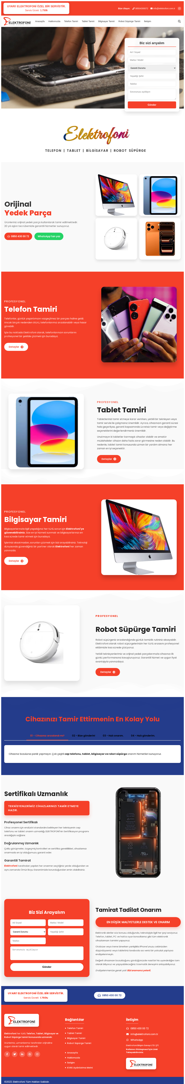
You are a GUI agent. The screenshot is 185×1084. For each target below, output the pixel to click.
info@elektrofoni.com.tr (162, 8)
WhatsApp (134, 1040)
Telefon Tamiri (71, 21)
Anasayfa (40, 21)
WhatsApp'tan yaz (51, 236)
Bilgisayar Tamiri (106, 21)
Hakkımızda (54, 21)
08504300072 (140, 8)
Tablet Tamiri (88, 21)
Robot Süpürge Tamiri (129, 21)
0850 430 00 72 (19, 236)
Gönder (152, 105)
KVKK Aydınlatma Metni (79, 1067)
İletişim (147, 21)
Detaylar (16, 347)
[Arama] (179, 21)
